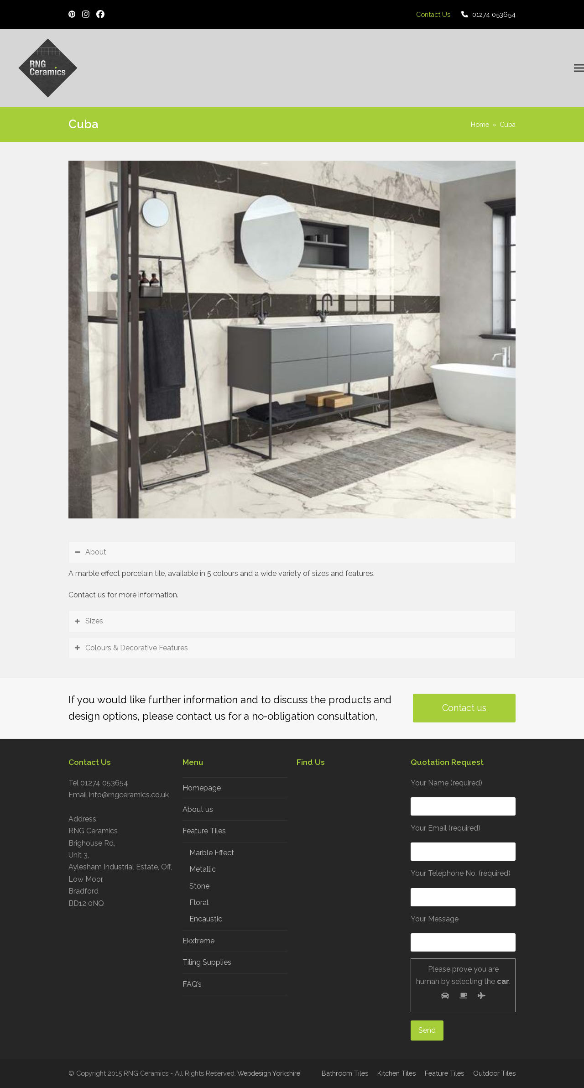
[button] (579, 68)
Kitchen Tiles (396, 1073)
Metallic (202, 869)
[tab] (292, 552)
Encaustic (205, 919)
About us (197, 809)
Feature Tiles (204, 830)
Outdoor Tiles (494, 1073)
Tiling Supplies (206, 962)
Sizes (94, 621)
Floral (199, 902)
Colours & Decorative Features (136, 647)
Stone (199, 886)
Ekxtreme (198, 940)
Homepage (201, 788)
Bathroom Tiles (345, 1073)
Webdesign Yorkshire (268, 1073)
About (95, 552)
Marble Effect (211, 852)
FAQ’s (192, 984)
